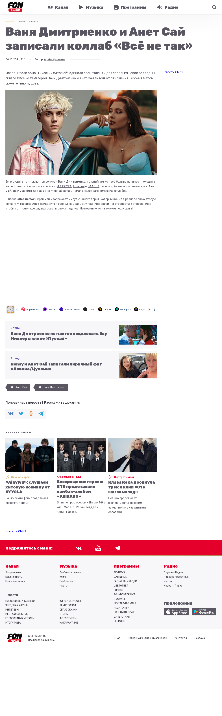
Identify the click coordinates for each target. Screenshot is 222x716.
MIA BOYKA (64, 186)
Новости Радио (173, 585)
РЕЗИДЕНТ (120, 621)
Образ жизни (68, 609)
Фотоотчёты (68, 618)
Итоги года (13, 622)
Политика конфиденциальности (147, 638)
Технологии (68, 605)
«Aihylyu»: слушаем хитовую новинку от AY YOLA (27, 487)
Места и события (16, 614)
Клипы (63, 576)
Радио (171, 566)
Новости (33, 21)
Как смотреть (13, 576)
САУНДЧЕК (120, 576)
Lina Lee (78, 186)
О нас (117, 638)
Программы (126, 566)
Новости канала (15, 581)
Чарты (64, 585)
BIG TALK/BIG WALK (125, 603)
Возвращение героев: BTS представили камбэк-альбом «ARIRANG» (80, 489)
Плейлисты (66, 581)
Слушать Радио (173, 572)
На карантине (69, 622)
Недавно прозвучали (176, 576)
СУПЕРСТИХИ (122, 616)
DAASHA (93, 186)
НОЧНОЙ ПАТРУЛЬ (124, 612)
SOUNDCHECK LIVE (124, 594)
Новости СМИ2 (15, 531)
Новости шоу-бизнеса (20, 601)
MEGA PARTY (121, 607)
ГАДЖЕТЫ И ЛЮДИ (125, 581)
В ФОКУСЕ (120, 599)
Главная (22, 21)
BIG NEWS (119, 572)
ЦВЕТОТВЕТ (121, 585)
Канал (12, 566)
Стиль (64, 614)
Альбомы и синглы (69, 476)
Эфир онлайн (13, 572)
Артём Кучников (54, 59)
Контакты (181, 638)
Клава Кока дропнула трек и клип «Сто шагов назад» (131, 487)
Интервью (12, 609)
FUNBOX (118, 590)
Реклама (200, 638)
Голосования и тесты (19, 618)
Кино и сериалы (70, 601)
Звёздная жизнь (16, 605)
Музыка (68, 566)
